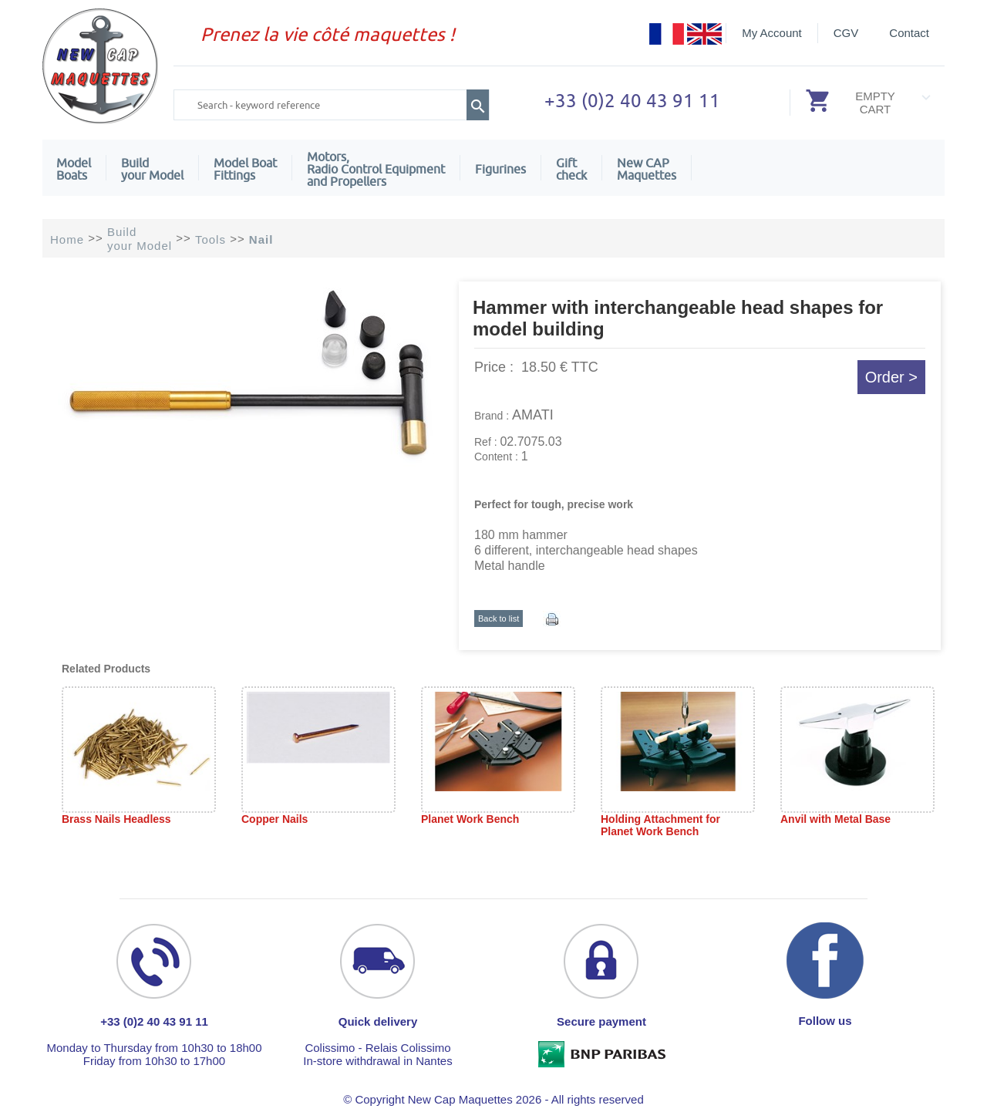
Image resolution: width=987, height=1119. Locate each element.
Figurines (500, 169)
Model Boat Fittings (245, 169)
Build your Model (152, 169)
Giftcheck (571, 169)
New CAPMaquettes (646, 169)
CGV (846, 32)
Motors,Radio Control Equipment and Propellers (376, 169)
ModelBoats (73, 169)
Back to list (498, 618)
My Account (772, 32)
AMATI (533, 415)
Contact (909, 32)
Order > (891, 377)
